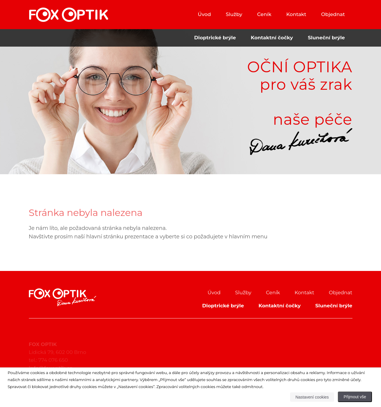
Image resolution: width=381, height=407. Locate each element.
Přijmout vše (355, 396)
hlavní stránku (104, 242)
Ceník (264, 14)
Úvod (204, 14)
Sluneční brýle (326, 37)
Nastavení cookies (312, 397)
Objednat (333, 14)
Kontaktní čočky (272, 37)
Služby (234, 14)
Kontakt (296, 14)
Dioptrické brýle (215, 37)
